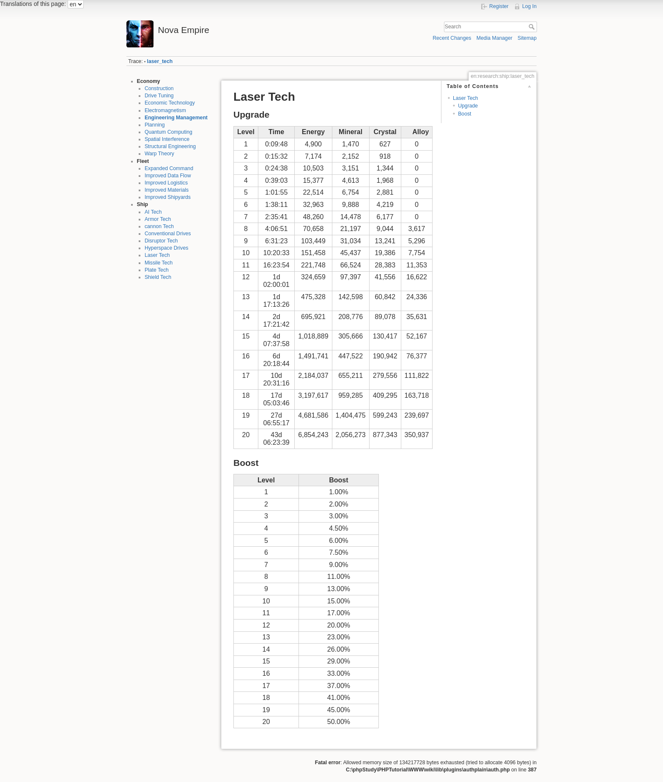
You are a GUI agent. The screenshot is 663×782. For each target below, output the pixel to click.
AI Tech (153, 212)
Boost (464, 114)
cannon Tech (159, 226)
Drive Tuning (159, 96)
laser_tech (160, 61)
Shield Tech (158, 277)
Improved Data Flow (168, 176)
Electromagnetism (165, 110)
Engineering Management (176, 118)
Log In (529, 6)
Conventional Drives (168, 234)
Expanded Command (169, 168)
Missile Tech (159, 263)
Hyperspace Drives (166, 248)
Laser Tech (157, 255)
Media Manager (494, 38)
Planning (155, 125)
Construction (159, 88)
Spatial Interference (167, 139)
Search (533, 27)
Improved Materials (167, 190)
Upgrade (468, 106)
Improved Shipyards (168, 197)
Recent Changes (452, 38)
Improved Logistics (166, 183)
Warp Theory (159, 154)
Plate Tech (157, 270)
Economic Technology (170, 103)
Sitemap (527, 38)
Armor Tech (158, 219)
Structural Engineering (170, 146)
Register (499, 6)
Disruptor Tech (161, 241)
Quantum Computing (168, 132)
